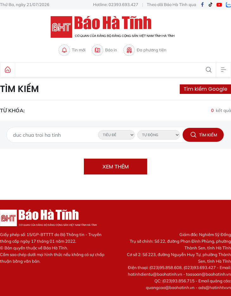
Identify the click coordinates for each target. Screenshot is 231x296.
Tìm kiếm (19, 89)
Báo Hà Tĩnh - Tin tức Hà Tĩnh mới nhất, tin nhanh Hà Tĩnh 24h (115, 27)
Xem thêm (116, 166)
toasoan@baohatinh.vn (208, 274)
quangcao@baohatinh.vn (170, 287)
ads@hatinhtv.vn (214, 287)
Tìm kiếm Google (205, 89)
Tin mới (72, 50)
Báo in (104, 50)
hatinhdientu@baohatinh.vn (155, 274)
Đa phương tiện (144, 50)
